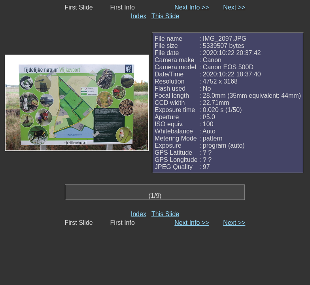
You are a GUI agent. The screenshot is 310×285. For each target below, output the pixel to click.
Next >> (234, 7)
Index (138, 16)
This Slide (165, 16)
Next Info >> (191, 7)
